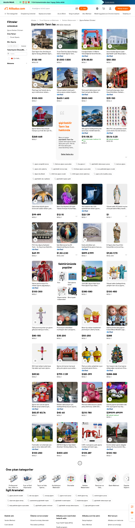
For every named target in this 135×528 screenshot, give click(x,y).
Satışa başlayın (87, 520)
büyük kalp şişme (83, 501)
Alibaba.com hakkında (116, 520)
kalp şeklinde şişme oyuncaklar (18, 505)
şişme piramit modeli (15, 496)
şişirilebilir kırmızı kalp (75, 169)
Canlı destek (9, 525)
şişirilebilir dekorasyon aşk (104, 501)
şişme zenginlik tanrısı (41, 164)
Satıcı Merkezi (87, 525)
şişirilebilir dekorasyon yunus (101, 164)
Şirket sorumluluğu (115, 525)
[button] (76, 8)
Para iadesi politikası (38, 525)
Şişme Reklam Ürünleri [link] (91, 20)
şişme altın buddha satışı (42, 179)
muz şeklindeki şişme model (43, 174)
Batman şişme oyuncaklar (63, 164)
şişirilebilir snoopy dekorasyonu (69, 505)
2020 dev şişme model (82, 174)
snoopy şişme (49, 496)
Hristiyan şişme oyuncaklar (98, 169)
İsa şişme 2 (81, 164)
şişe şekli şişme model (93, 505)
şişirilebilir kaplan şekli (86, 179)
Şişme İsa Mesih (63, 174)
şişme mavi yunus (66, 496)
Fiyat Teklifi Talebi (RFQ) (65, 523)
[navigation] (17, 242)
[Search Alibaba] (52, 8)
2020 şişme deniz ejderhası (106, 174)
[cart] (103, 9)
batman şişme (38, 169)
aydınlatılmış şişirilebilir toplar (39, 501)
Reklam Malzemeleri (71, 20)
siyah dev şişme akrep (15, 501)
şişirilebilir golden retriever (44, 505)
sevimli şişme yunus (101, 496)
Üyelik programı (62, 527)
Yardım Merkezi (10, 520)
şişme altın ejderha (55, 169)
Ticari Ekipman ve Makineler (50, 20)
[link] (132, 507)
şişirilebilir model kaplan (63, 501)
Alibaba (34, 20)
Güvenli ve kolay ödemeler (40, 520)
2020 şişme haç (83, 496)
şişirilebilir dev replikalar (64, 179)
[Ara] (82, 8)
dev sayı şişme (33, 496)
